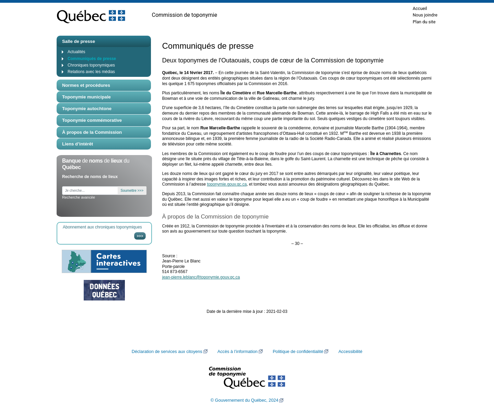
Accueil (420, 8)
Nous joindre (425, 14)
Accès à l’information (237, 351)
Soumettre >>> (132, 190)
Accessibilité (350, 351)
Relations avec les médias (91, 71)
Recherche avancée (78, 197)
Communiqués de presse (92, 58)
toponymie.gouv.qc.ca (227, 184)
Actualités (76, 51)
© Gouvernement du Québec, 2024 (245, 400)
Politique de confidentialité (298, 351)
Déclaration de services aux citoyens (167, 351)
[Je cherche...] (90, 190)
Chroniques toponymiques (91, 65)
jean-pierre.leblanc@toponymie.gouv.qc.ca (201, 277)
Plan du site (424, 21)
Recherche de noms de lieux (90, 176)
